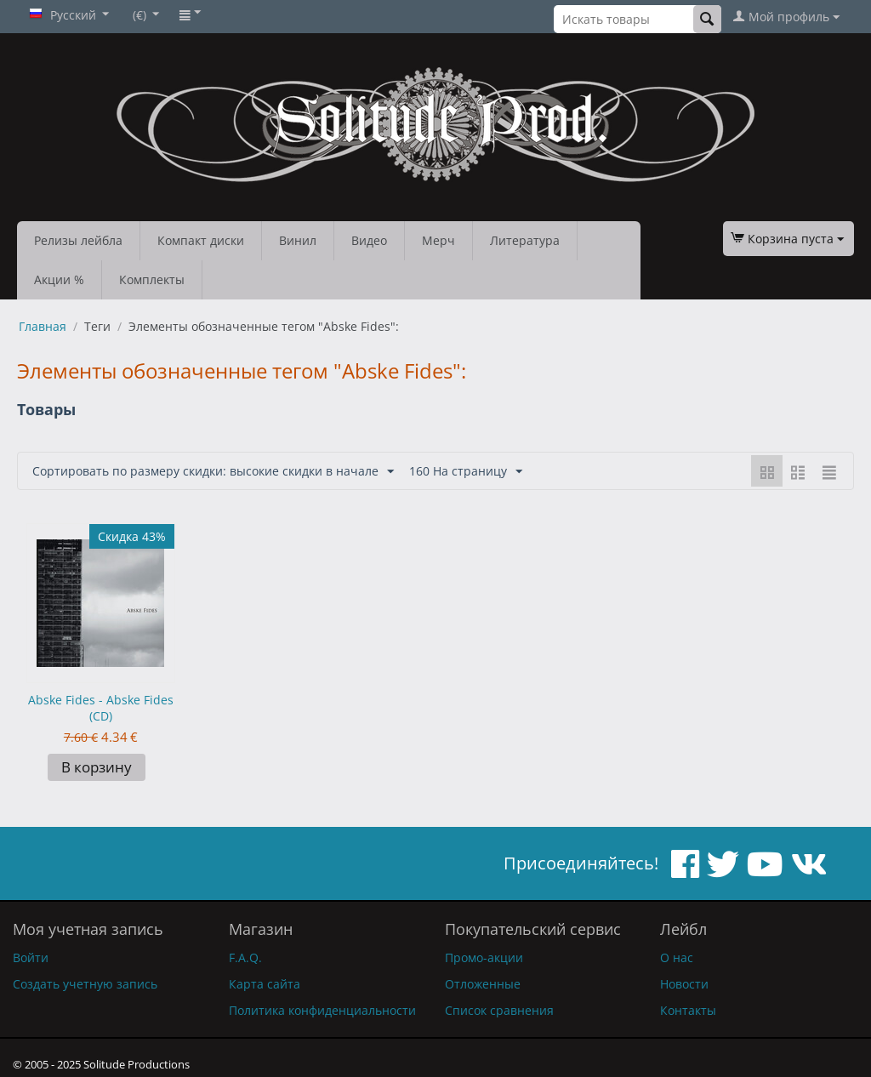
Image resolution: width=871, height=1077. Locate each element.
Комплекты (152, 279)
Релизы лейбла (78, 240)
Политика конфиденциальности (322, 1010)
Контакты (688, 1010)
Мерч (438, 240)
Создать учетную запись (85, 984)
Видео (369, 240)
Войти (30, 957)
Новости (684, 984)
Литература (525, 240)
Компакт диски (200, 240)
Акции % (59, 279)
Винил (297, 240)
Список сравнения (499, 1010)
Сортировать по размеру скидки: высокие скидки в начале (213, 472)
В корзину (96, 767)
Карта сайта (264, 984)
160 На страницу (465, 472)
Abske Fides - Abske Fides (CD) (101, 708)
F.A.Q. (245, 957)
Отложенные (483, 984)
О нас (676, 957)
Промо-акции (484, 957)
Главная (42, 326)
